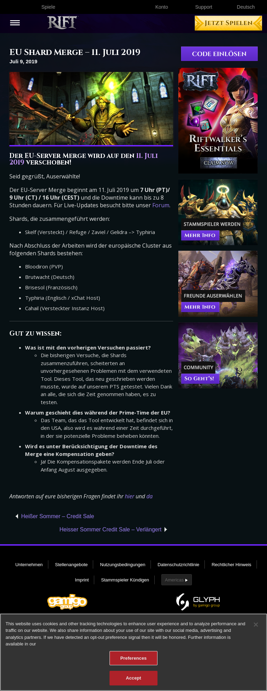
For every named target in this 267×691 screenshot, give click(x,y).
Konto (161, 7)
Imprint (82, 579)
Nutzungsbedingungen (122, 564)
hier (129, 496)
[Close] (256, 625)
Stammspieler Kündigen (125, 579)
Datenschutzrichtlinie (178, 564)
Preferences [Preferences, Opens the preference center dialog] (133, 659)
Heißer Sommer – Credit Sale (57, 516)
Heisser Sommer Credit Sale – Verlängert (110, 529)
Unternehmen (29, 564)
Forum (160, 205)
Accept (133, 679)
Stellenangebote (71, 564)
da (149, 496)
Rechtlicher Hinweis (231, 564)
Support (203, 7)
